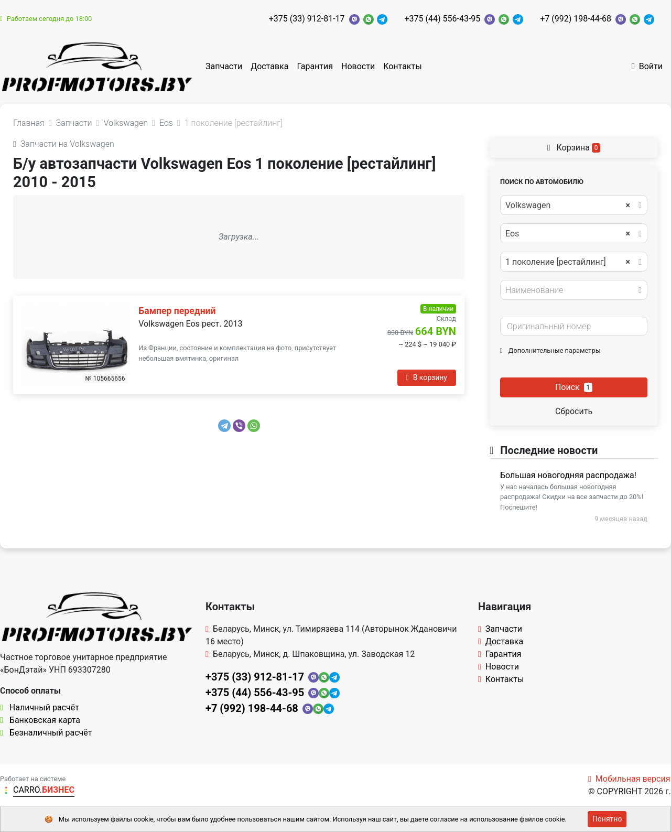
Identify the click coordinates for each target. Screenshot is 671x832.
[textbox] (571, 290)
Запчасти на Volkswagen (63, 144)
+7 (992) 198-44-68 (575, 19)
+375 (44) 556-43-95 (442, 19)
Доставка (269, 66)
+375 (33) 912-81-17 (307, 19)
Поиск (573, 387)
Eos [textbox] (567, 233)
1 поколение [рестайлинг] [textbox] (567, 262)
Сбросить (573, 411)
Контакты (402, 66)
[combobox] (574, 205)
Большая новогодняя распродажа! (568, 475)
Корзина (574, 148)
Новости (358, 66)
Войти (647, 66)
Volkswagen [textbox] (567, 205)
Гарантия (315, 66)
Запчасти (223, 66)
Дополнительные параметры (550, 350)
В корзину (426, 377)
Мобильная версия (629, 779)
